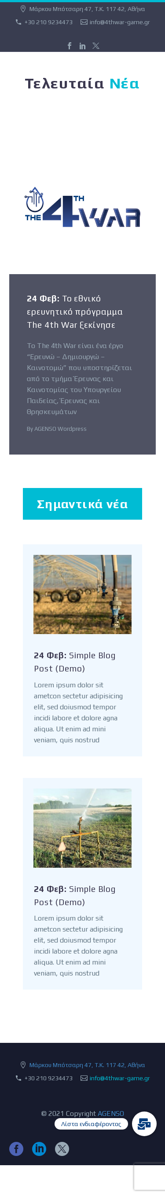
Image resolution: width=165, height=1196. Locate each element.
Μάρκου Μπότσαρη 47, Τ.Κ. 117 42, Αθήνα (87, 1064)
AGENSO (111, 1113)
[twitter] (62, 1149)
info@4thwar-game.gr (120, 22)
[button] (144, 1124)
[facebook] (16, 1149)
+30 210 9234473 (49, 22)
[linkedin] (39, 1149)
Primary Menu (148, 65)
